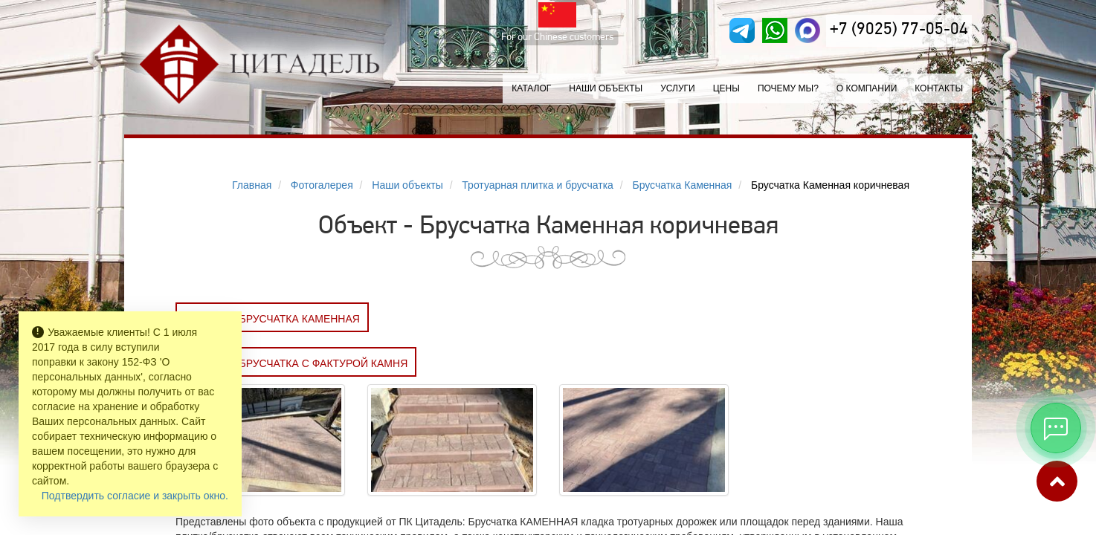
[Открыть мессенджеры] (1056, 428)
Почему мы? (788, 88)
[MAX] (807, 30)
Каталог (531, 88)
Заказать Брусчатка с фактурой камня (295, 363)
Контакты (939, 88)
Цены (726, 88)
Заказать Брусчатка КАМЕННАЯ (272, 319)
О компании (866, 88)
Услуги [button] (677, 88)
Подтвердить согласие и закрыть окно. (135, 496)
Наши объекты (605, 88)
